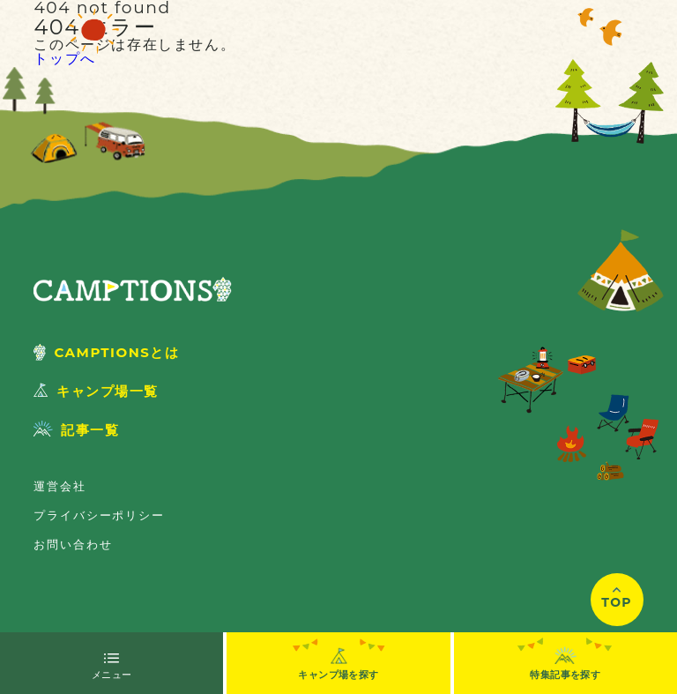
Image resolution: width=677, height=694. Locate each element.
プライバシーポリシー (98, 515)
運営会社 (59, 486)
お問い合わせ (72, 544)
